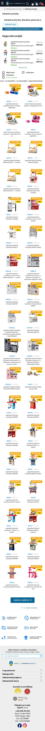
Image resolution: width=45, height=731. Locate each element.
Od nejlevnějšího (22, 81)
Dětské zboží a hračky (14, 9)
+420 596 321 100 (22, 711)
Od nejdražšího (10, 81)
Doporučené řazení (36, 81)
